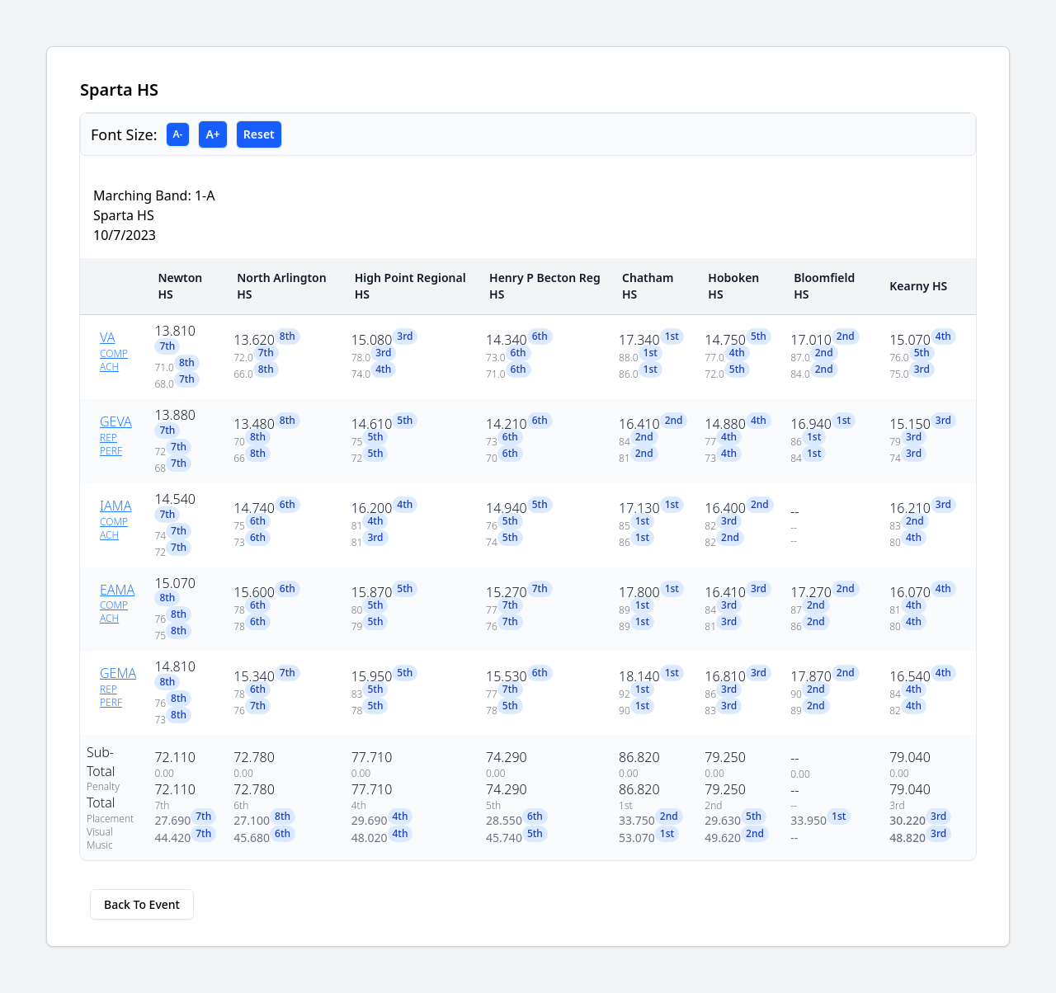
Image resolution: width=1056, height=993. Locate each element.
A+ (212, 134)
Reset (259, 134)
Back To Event (142, 904)
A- (178, 134)
